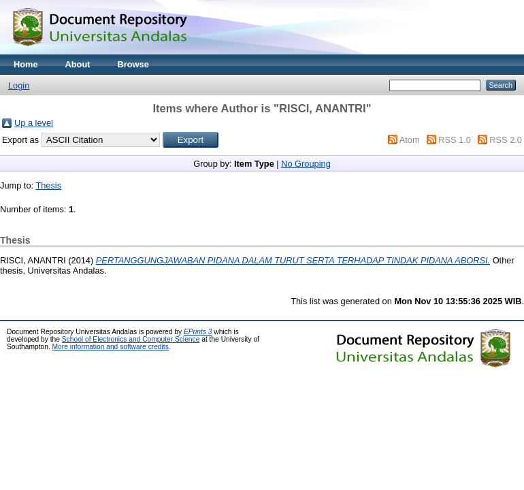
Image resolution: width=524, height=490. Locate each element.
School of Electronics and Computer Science (131, 339)
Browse (133, 64)
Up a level (33, 123)
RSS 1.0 (454, 140)
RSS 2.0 (505, 140)
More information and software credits (110, 346)
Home (26, 64)
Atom (409, 140)
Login (18, 85)
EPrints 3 (198, 332)
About (78, 64)
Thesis (48, 185)
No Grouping (306, 164)
